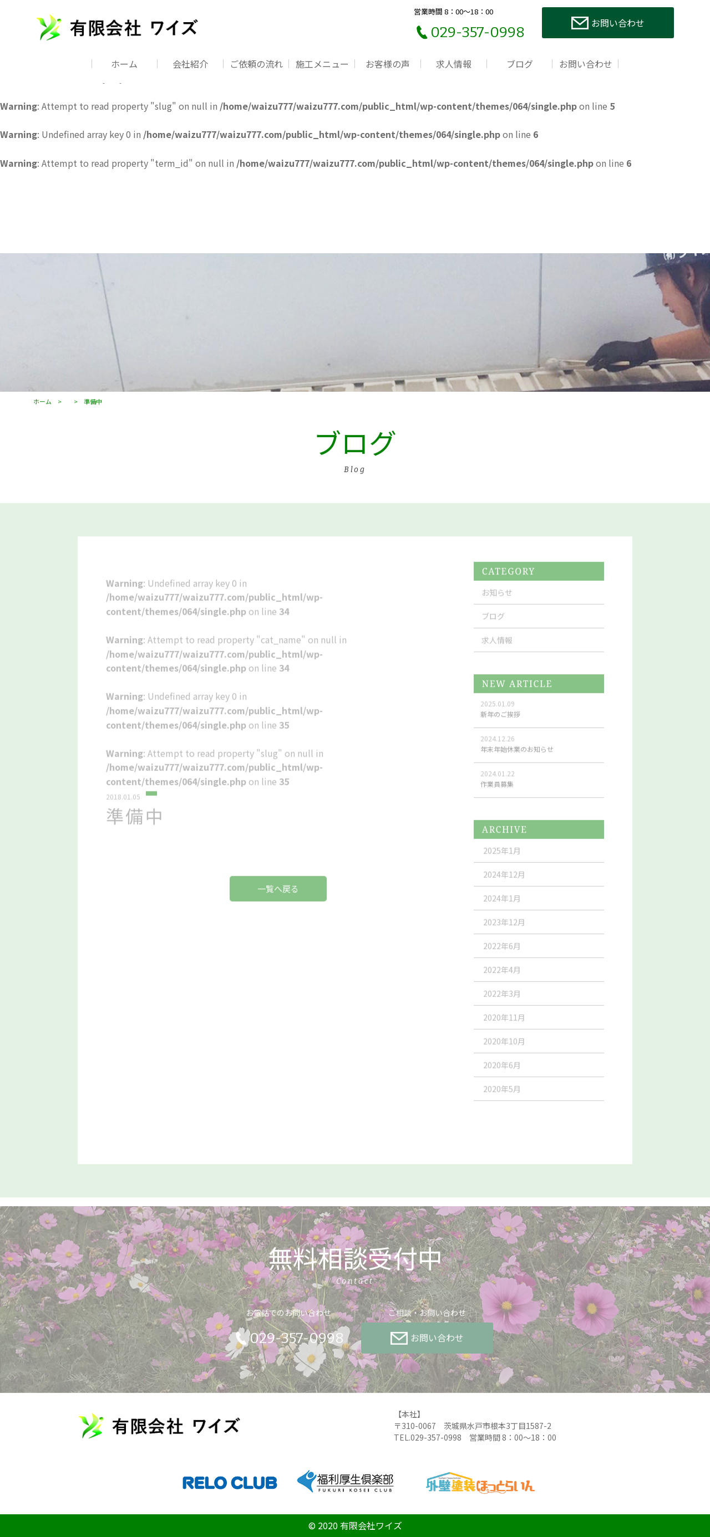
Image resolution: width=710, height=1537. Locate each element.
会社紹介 (190, 63)
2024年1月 (502, 908)
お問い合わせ (585, 63)
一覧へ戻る (278, 898)
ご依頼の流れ (256, 63)
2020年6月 (502, 1074)
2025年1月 (502, 860)
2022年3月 (502, 1003)
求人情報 (453, 63)
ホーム (124, 63)
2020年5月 (502, 1098)
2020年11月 (504, 1027)
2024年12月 (504, 884)
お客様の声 (388, 63)
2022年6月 (502, 955)
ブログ (519, 63)
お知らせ (497, 602)
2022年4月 (502, 979)
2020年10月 (504, 1051)
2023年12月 (504, 931)
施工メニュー (322, 63)
